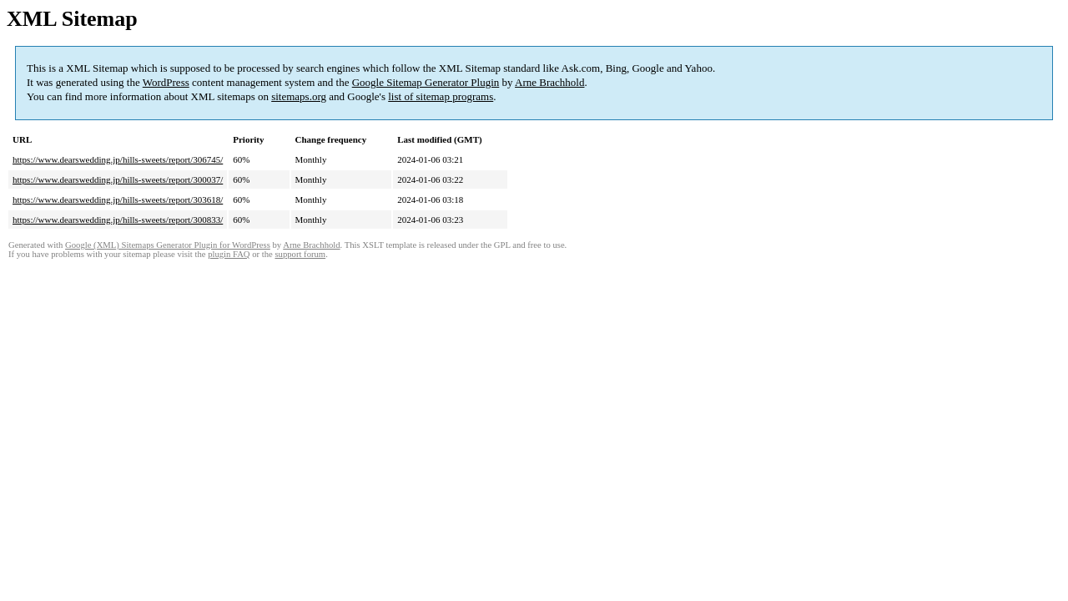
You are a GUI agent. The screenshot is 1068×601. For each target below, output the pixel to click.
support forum (300, 254)
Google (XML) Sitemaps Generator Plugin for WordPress (167, 245)
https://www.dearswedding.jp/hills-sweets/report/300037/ (118, 179)
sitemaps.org (298, 96)
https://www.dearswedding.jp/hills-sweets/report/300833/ (118, 220)
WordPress (166, 82)
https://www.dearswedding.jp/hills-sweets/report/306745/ (118, 159)
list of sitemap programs (440, 96)
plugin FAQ (228, 254)
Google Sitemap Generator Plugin (426, 82)
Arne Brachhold (549, 82)
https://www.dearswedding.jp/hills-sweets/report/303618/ (118, 199)
